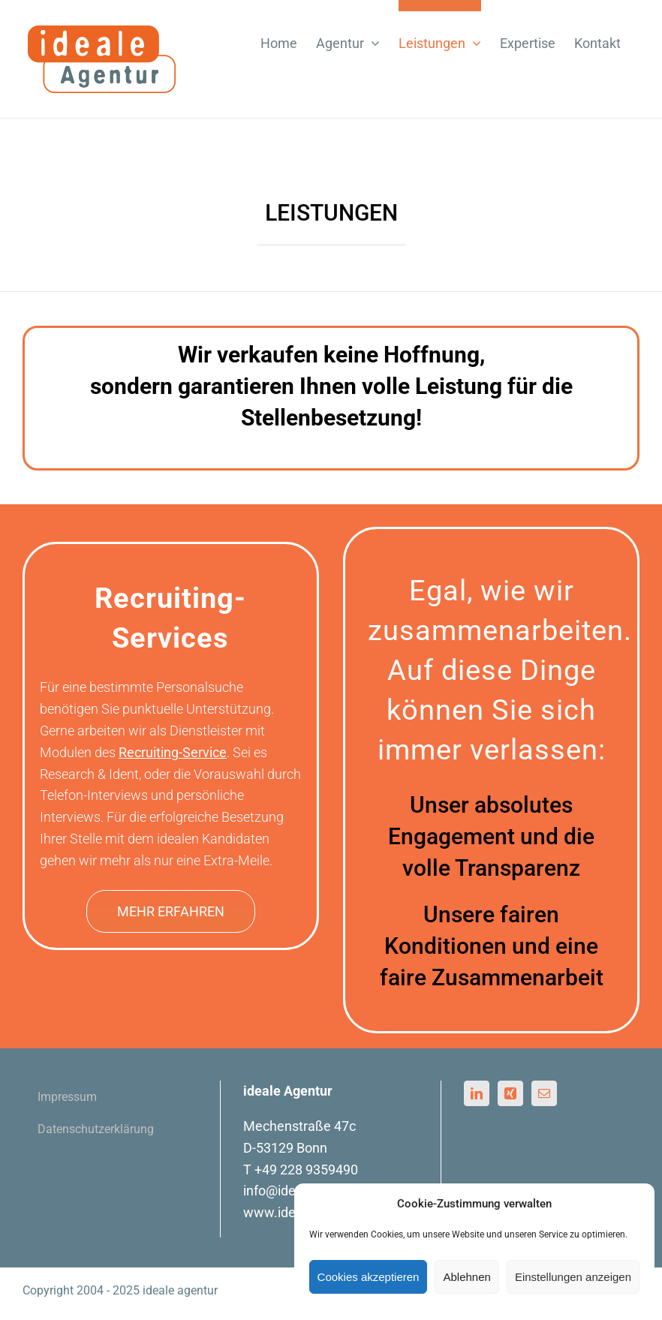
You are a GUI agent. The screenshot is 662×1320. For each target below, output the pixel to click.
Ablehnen (466, 1276)
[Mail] (544, 1093)
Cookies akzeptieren (368, 1276)
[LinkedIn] (476, 1093)
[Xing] (510, 1093)
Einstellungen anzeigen (573, 1276)
